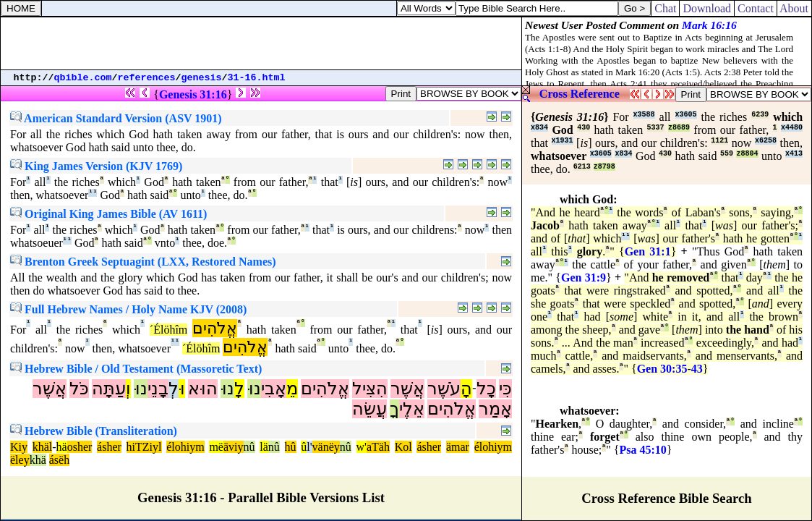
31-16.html (257, 77)
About (794, 8)
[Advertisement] (261, 43)
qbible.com (83, 77)
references (147, 77)
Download (707, 8)
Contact (756, 8)
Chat (665, 8)
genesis (201, 77)
